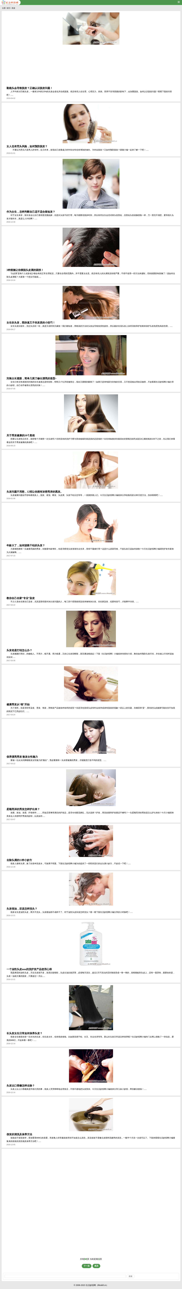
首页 (8, 8)
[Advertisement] (91, 66)
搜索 (130, 1276)
